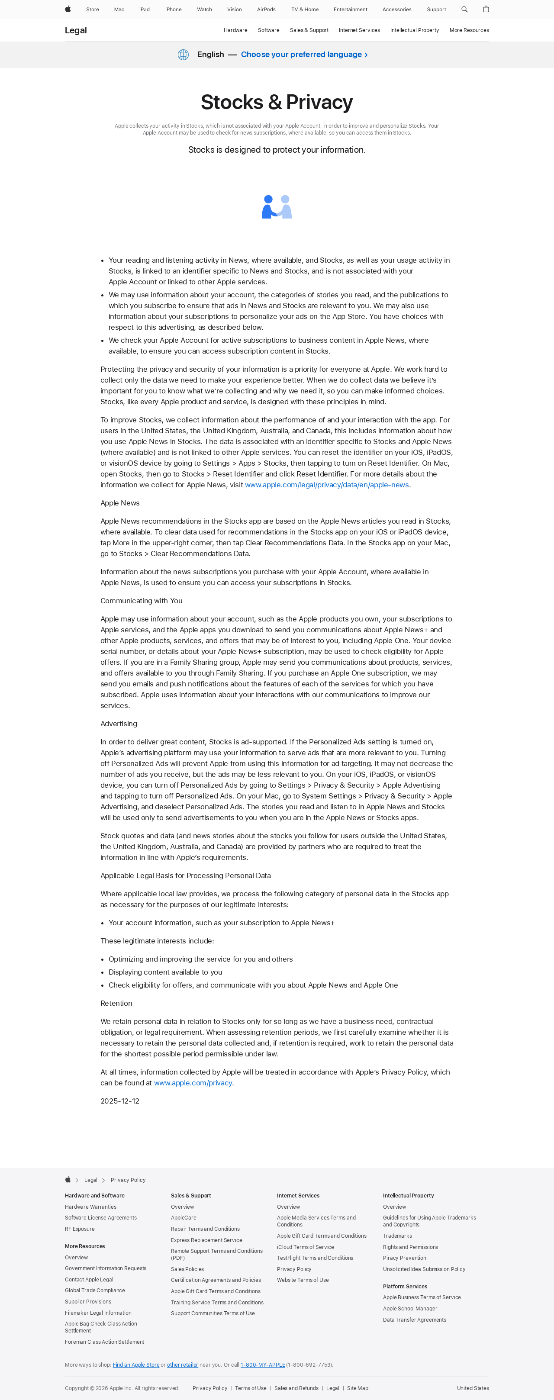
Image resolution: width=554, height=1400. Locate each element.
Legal (76, 30)
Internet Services (359, 30)
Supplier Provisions (88, 1302)
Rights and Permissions (410, 1247)
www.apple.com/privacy (193, 1082)
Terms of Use (251, 1388)
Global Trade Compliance (95, 1290)
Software (269, 30)
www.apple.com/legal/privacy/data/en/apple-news (327, 484)
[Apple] (67, 9)
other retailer (182, 1365)
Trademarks (397, 1236)
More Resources (469, 30)
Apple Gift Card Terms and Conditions (216, 1291)
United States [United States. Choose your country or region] (473, 1388)
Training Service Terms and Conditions (217, 1303)
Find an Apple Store (136, 1365)
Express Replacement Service (206, 1240)
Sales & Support (309, 30)
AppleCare (183, 1218)
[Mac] (119, 9)
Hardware (236, 30)
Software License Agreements (101, 1218)
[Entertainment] (351, 9)
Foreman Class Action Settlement (104, 1342)
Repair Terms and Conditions (205, 1229)
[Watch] (204, 9)
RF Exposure (80, 1229)
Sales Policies (187, 1269)
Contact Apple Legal (89, 1280)
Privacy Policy (294, 1269)
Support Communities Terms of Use (213, 1313)
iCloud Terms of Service (305, 1247)
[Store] (93, 9)
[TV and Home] (304, 9)
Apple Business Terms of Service (422, 1297)
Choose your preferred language (301, 54)
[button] (464, 9)
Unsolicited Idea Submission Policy (424, 1269)
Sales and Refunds (296, 1388)
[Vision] (234, 9)
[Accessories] (397, 9)
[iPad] (144, 9)
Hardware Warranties (90, 1207)
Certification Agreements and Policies (216, 1280)
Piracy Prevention (404, 1258)
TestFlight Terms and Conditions (315, 1258)
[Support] (437, 9)
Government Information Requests (105, 1268)
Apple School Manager (410, 1309)
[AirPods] (266, 9)
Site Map (357, 1388)
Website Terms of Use (303, 1280)
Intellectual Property (414, 30)
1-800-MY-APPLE (263, 1365)
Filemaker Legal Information (98, 1313)
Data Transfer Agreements (414, 1320)
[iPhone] (173, 9)
